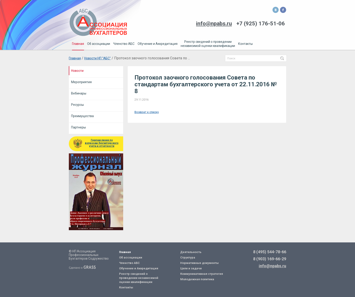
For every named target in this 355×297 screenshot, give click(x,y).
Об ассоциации (130, 257)
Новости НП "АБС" (97, 58)
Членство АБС (129, 263)
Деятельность (190, 252)
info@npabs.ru (272, 265)
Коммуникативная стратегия (201, 273)
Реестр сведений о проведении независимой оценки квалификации (138, 278)
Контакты (126, 287)
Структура (187, 257)
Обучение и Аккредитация (138, 268)
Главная (75, 58)
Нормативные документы (199, 263)
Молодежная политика (197, 279)
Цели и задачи (191, 268)
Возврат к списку (146, 112)
